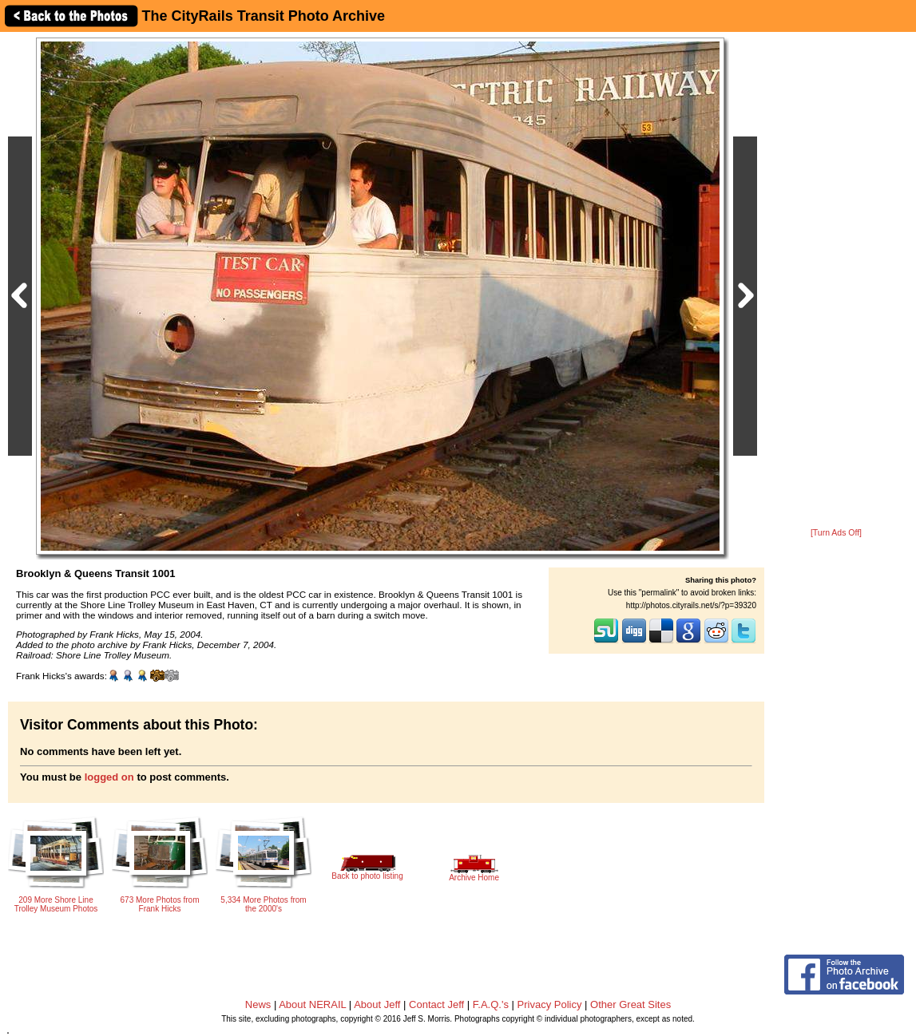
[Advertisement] (836, 281)
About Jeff (377, 1004)
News (258, 1004)
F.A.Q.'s (491, 1004)
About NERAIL (312, 1004)
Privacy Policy (549, 1004)
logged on (109, 777)
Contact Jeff (436, 1004)
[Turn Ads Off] (836, 532)
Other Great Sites (630, 1004)
